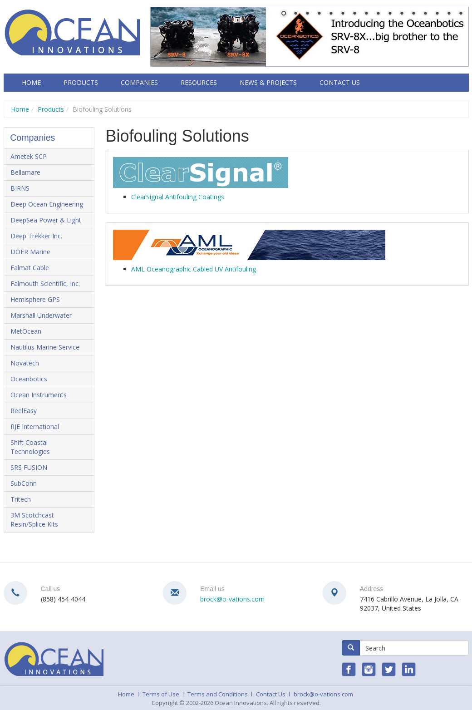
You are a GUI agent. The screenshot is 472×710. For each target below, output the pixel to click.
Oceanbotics (28, 379)
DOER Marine (30, 251)
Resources (199, 82)
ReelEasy (23, 410)
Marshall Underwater (41, 315)
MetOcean (25, 331)
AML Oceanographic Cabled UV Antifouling (193, 269)
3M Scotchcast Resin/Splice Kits (34, 519)
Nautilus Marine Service (44, 347)
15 (449, 14)
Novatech (24, 363)
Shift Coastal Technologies (30, 447)
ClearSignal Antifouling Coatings (177, 196)
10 (390, 14)
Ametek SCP (28, 156)
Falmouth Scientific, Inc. (45, 283)
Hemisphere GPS (35, 299)
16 (461, 14)
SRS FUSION (28, 467)
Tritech (20, 499)
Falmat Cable (29, 267)
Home (31, 82)
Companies (139, 82)
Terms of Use (161, 694)
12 (413, 14)
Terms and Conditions (217, 694)
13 (425, 14)
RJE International (34, 426)
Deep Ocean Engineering (46, 204)
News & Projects (268, 82)
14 (437, 14)
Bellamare (25, 172)
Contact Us (340, 82)
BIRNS (20, 188)
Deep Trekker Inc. (36, 236)
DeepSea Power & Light (45, 220)
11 (402, 14)
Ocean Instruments (38, 394)
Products (81, 82)
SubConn (23, 483)
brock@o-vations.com (232, 599)
